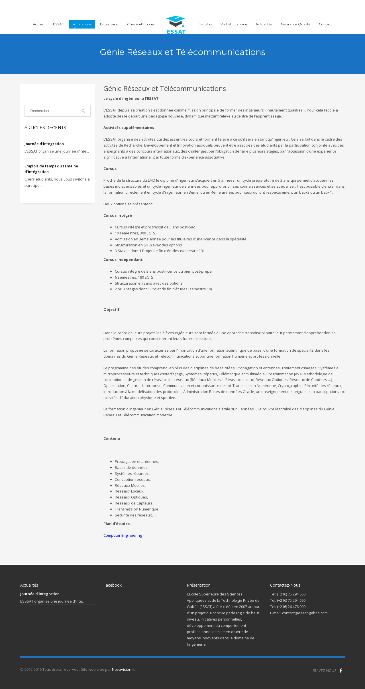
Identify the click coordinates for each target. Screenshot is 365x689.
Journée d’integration (44, 143)
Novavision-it (123, 669)
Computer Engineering (122, 535)
